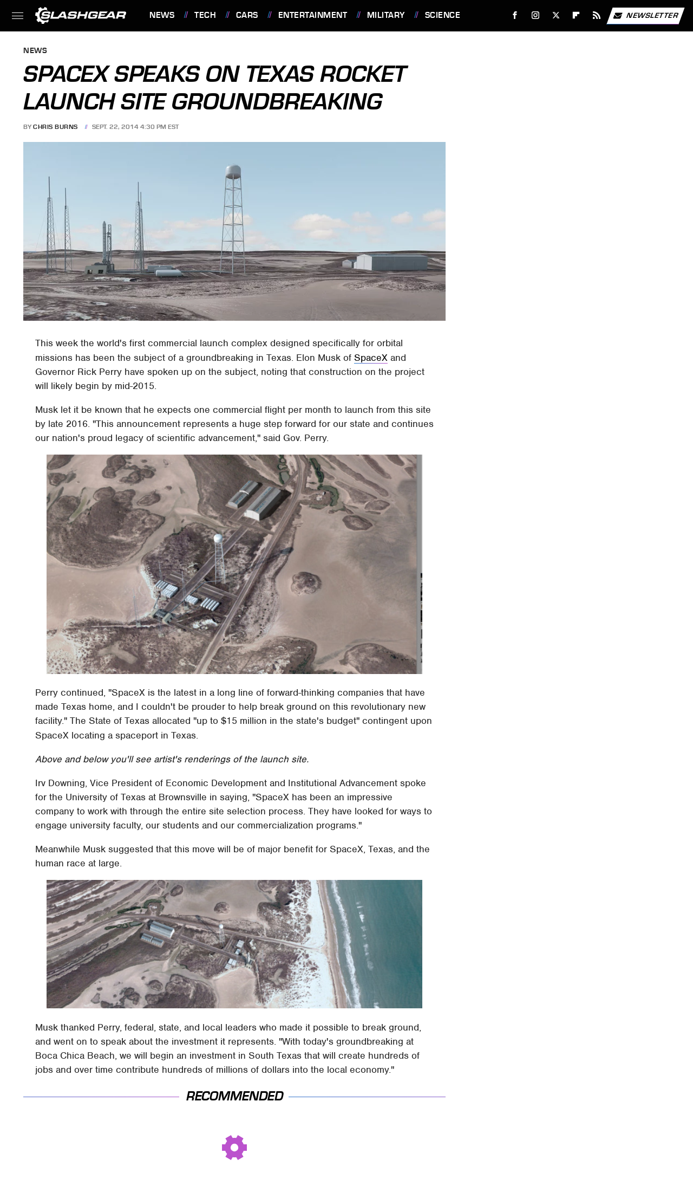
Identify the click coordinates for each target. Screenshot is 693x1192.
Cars (247, 15)
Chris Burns (55, 127)
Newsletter (645, 16)
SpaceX (371, 358)
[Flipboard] (576, 15)
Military (386, 15)
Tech (205, 15)
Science (443, 15)
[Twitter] (556, 15)
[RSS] (597, 15)
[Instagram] (536, 15)
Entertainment (313, 15)
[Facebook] (515, 15)
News (161, 15)
